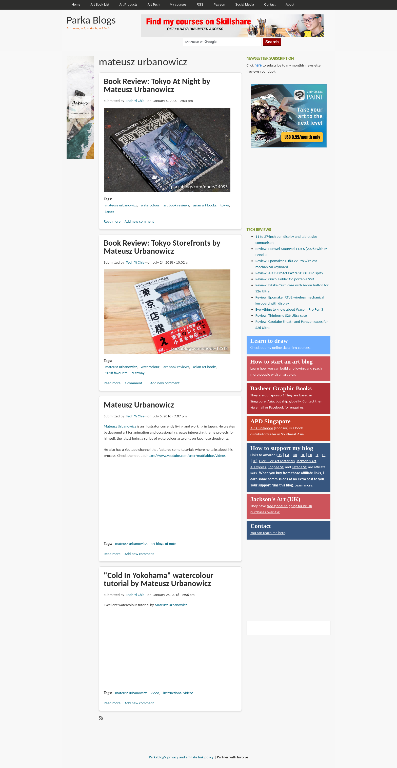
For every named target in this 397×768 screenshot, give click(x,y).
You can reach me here (267, 532)
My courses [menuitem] (178, 4)
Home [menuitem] (76, 4)
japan (109, 211)
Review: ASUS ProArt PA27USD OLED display (289, 273)
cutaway (138, 373)
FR (310, 455)
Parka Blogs (91, 19)
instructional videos (178, 693)
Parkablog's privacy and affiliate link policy (181, 757)
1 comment (133, 383)
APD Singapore (261, 428)
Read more (112, 221)
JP (254, 461)
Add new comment (139, 221)
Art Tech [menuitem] (154, 4)
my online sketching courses (288, 347)
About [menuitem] (290, 4)
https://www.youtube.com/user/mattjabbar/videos (186, 455)
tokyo (224, 205)
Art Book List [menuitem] (99, 4)
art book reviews (176, 205)
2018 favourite (116, 373)
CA (287, 455)
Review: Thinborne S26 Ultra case (281, 315)
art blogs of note (163, 543)
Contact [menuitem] (269, 4)
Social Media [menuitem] (244, 4)
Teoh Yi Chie (135, 100)
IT (316, 455)
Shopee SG (276, 467)
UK (295, 455)
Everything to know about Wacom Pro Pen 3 (289, 309)
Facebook (276, 407)
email (260, 407)
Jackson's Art (306, 461)
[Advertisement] (285, 183)
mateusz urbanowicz (121, 205)
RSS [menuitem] (200, 4)
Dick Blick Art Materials (277, 461)
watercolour (150, 205)
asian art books (204, 205)
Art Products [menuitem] (128, 4)
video (155, 693)
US (279, 455)
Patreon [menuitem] (219, 4)
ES (323, 455)
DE (303, 455)
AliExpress (258, 467)
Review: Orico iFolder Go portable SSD (284, 279)
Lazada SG (299, 467)
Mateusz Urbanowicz (120, 426)
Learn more (303, 485)
